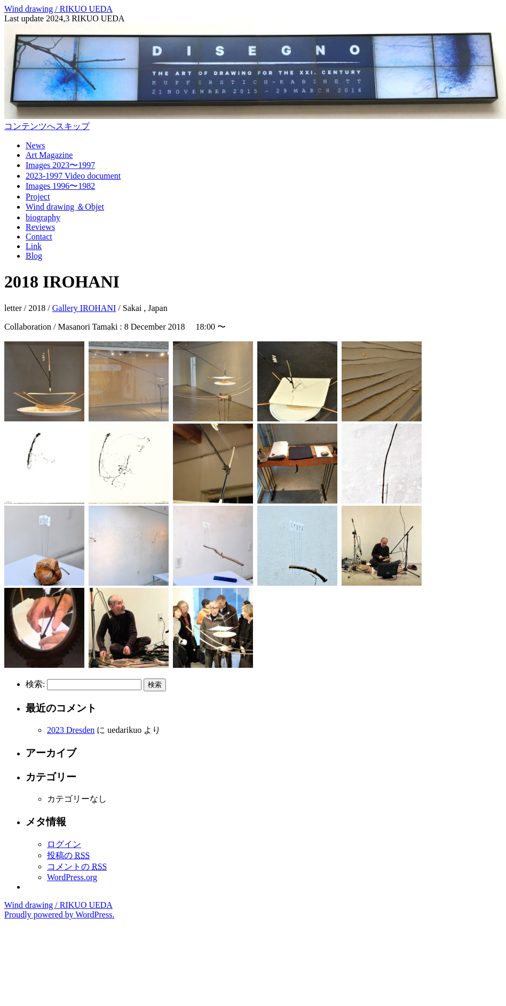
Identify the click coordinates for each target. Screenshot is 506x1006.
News (35, 145)
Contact (39, 236)
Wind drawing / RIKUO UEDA (58, 8)
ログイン (64, 844)
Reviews (40, 226)
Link (34, 246)
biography (43, 217)
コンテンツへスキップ (47, 126)
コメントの (77, 866)
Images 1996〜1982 (60, 185)
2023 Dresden (70, 729)
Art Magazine (49, 154)
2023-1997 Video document (73, 175)
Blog (34, 255)
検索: (35, 684)
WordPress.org (72, 877)
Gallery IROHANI (84, 308)
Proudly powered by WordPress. (59, 914)
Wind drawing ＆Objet (65, 206)
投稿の (68, 855)
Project (38, 196)
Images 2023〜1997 (60, 165)
